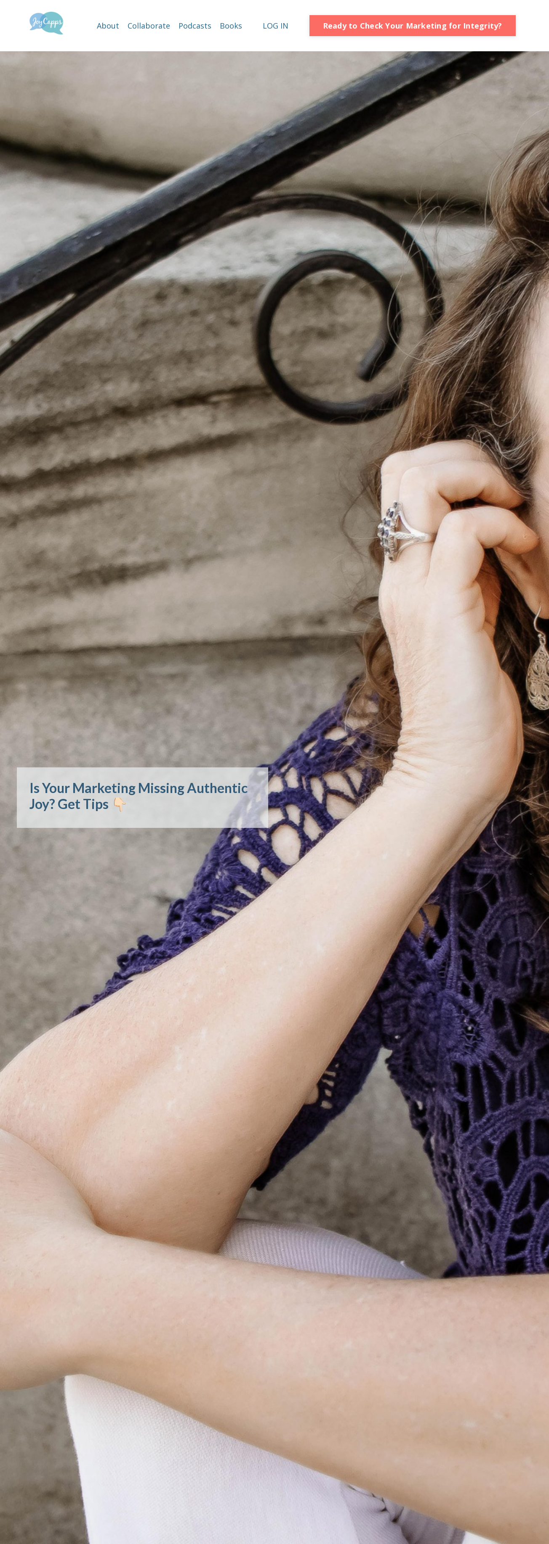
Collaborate (149, 26)
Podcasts (195, 26)
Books (231, 26)
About (108, 26)
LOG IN (275, 26)
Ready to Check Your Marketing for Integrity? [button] (412, 26)
